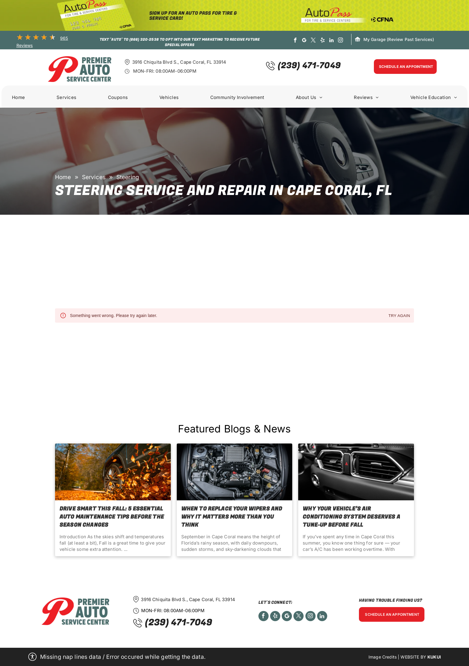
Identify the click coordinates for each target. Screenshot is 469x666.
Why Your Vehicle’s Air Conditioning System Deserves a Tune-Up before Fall (351, 517)
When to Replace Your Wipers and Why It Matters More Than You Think (231, 517)
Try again (399, 316)
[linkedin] (331, 40)
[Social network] (287, 617)
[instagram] (340, 40)
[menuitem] (18, 98)
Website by (413, 656)
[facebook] (295, 40)
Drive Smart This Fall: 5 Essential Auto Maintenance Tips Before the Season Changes (112, 517)
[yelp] (322, 40)
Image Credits (382, 656)
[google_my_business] (304, 40)
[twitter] (313, 40)
